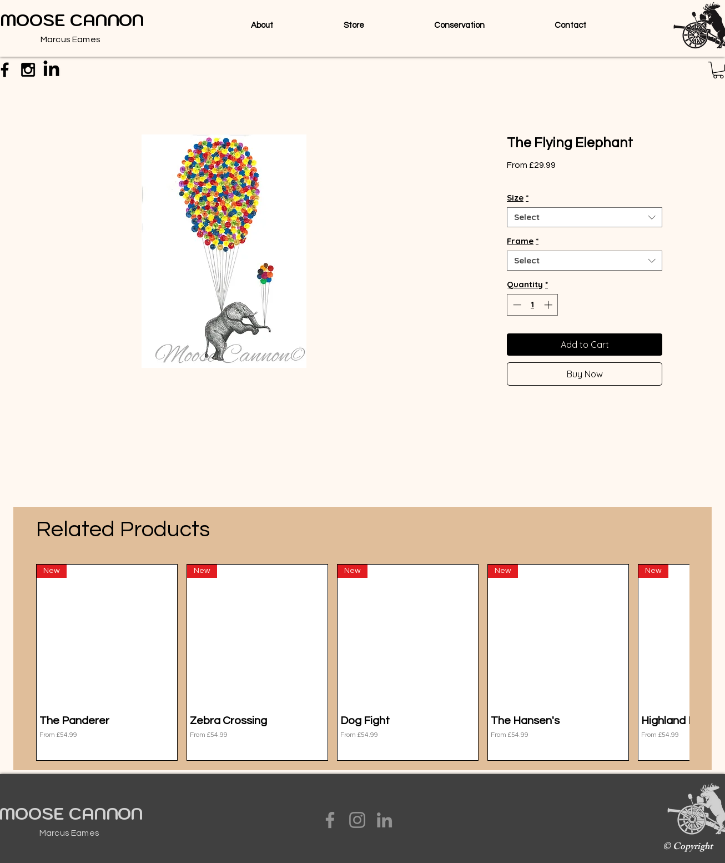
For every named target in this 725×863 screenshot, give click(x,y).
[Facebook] (330, 820)
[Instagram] (357, 820)
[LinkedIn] (384, 820)
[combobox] (584, 217)
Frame (522, 241)
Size (517, 198)
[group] (362, 662)
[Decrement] (515, 305)
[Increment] (549, 305)
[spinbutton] (532, 305)
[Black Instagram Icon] (28, 69)
